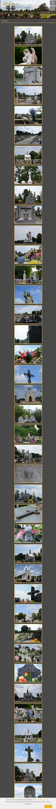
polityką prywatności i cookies (41, 799)
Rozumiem (48, 806)
